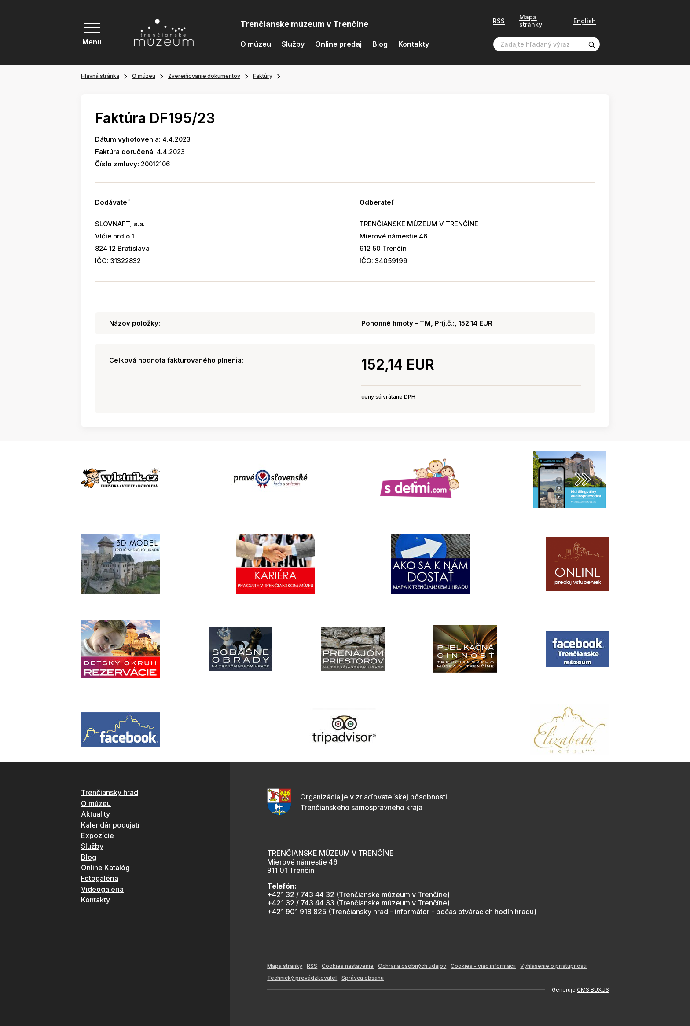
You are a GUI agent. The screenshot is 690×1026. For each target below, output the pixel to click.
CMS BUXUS (593, 989)
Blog (380, 44)
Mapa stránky (530, 21)
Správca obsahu (362, 978)
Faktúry (262, 76)
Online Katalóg (105, 867)
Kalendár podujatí (110, 825)
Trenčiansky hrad (109, 792)
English (584, 21)
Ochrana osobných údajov (412, 966)
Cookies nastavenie (348, 966)
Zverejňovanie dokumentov (204, 76)
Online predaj (338, 44)
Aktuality (95, 814)
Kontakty (413, 44)
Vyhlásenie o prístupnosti (553, 966)
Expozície (97, 835)
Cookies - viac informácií (483, 966)
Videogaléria (102, 889)
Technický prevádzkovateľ (302, 978)
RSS (499, 21)
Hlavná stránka (100, 76)
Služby (293, 44)
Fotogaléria (99, 878)
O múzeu (255, 44)
